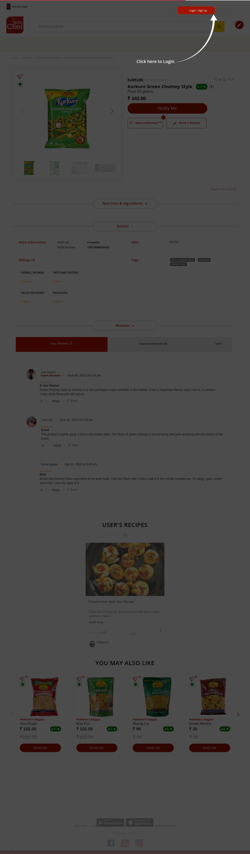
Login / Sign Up (198, 10)
